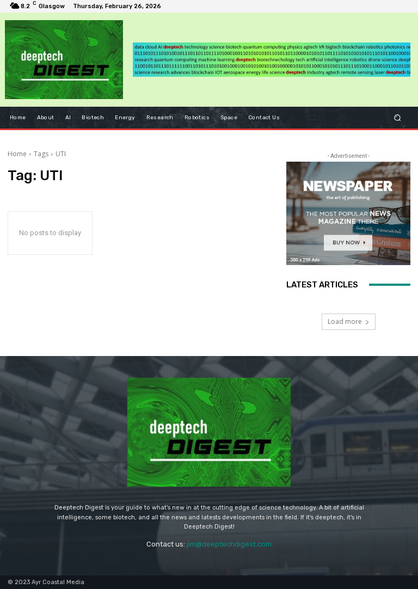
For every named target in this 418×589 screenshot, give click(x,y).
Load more (349, 321)
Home (17, 153)
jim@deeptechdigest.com (229, 544)
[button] (397, 117)
